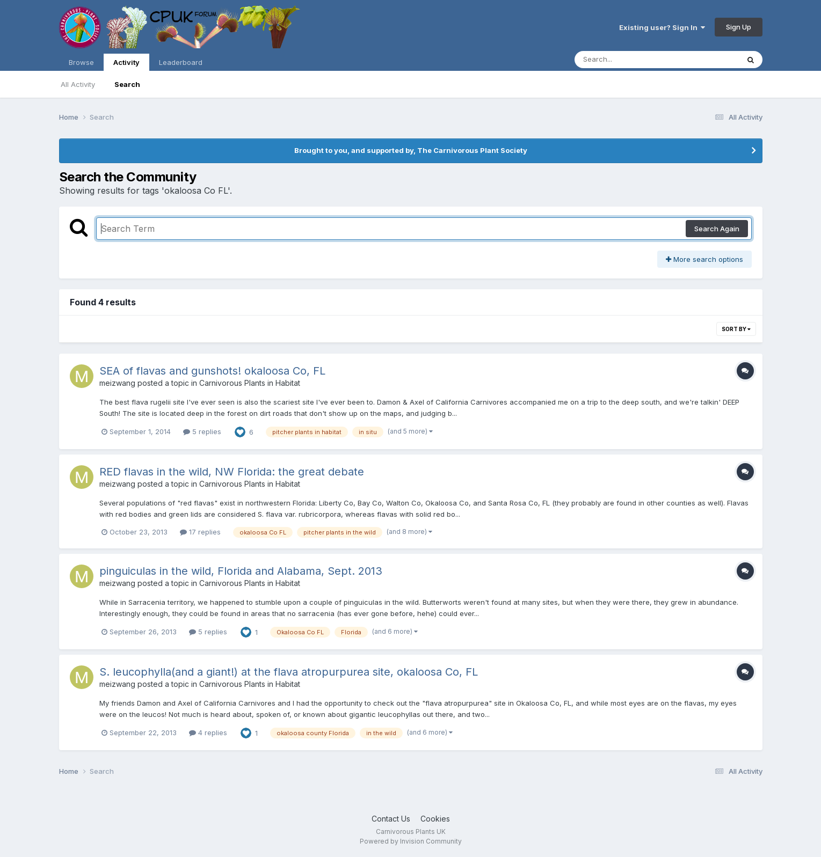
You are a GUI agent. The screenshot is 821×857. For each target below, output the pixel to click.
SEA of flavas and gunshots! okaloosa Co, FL (212, 370)
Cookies (435, 818)
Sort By (736, 329)
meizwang (117, 382)
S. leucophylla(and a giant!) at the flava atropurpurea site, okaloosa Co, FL (288, 671)
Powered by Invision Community (411, 841)
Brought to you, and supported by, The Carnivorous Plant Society (410, 150)
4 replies (208, 732)
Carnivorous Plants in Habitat (249, 382)
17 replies (200, 532)
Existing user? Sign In (662, 27)
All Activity (78, 84)
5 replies (202, 431)
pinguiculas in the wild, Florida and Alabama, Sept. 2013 (240, 571)
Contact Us (391, 818)
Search (127, 84)
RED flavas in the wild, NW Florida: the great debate (231, 471)
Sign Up (738, 27)
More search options (704, 259)
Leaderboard (180, 62)
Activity (126, 64)
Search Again (716, 228)
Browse (81, 62)
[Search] (627, 59)
